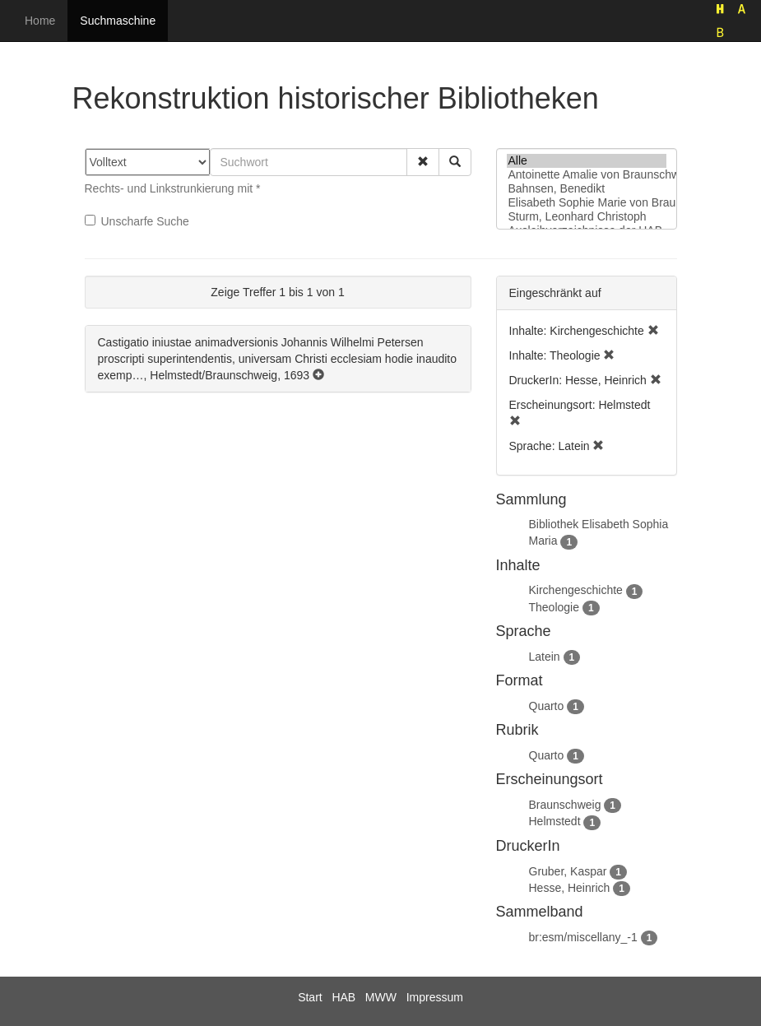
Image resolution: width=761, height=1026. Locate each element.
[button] (422, 162)
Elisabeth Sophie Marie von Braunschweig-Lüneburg (586, 203)
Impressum (434, 997)
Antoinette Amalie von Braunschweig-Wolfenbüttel (586, 175)
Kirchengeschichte (576, 590)
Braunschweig (565, 804)
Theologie (554, 607)
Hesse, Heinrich (569, 887)
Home (40, 20)
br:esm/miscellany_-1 (583, 937)
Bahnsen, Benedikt (586, 189)
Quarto (546, 706)
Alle (586, 161)
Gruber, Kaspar (568, 871)
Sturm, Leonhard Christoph (586, 217)
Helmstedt (555, 821)
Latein (544, 656)
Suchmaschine (117, 20)
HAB (343, 997)
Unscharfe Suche (137, 221)
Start (310, 997)
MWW (381, 997)
